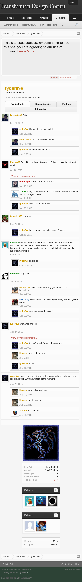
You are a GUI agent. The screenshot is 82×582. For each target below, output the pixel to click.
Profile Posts (17, 104)
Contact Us (66, 564)
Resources (26, 18)
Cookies (54, 77)
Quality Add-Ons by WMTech (16, 572)
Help (77, 564)
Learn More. (26, 51)
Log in (73, 2)
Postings (66, 104)
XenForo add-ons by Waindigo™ (16, 578)
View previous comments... (24, 176)
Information (41, 109)
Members (60, 18)
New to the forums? (67, 77)
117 (56, 480)
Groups (44, 18)
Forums (10, 18)
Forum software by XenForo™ (16, 569)
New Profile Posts (48, 25)
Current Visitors (11, 25)
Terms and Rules (73, 569)
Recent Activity (43, 104)
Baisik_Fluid (8, 564)
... (62, 25)
